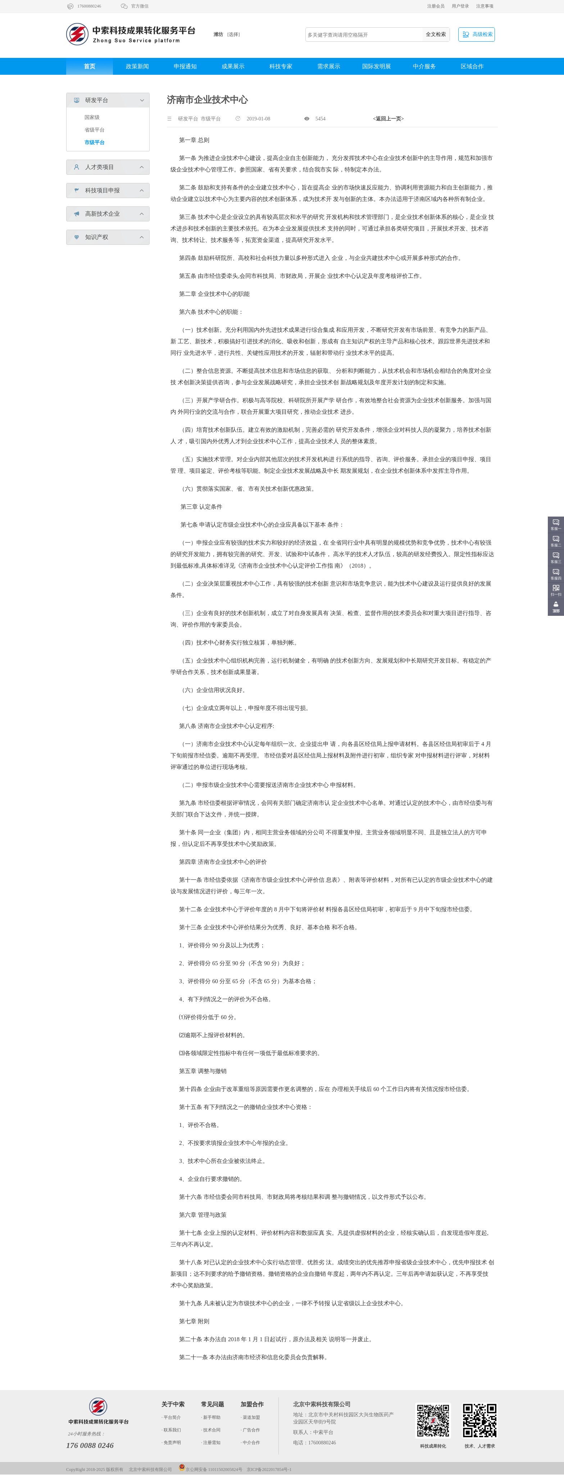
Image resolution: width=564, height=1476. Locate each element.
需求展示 (328, 66)
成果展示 (233, 66)
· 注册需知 (210, 1442)
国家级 (92, 117)
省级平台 (95, 130)
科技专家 (280, 66)
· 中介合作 (250, 1442)
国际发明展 (376, 66)
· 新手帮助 (210, 1417)
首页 (89, 66)
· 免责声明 (171, 1442)
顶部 (556, 611)
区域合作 (472, 66)
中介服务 (424, 66)
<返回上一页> (388, 119)
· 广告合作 (250, 1430)
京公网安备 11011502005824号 (210, 1469)
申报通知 (185, 66)
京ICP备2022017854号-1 (269, 1469)
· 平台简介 (171, 1417)
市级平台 (95, 142)
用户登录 (460, 6)
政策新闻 (137, 66)
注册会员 (436, 6)
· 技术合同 (210, 1430)
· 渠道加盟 (250, 1417)
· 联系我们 (171, 1430)
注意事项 (485, 6)
